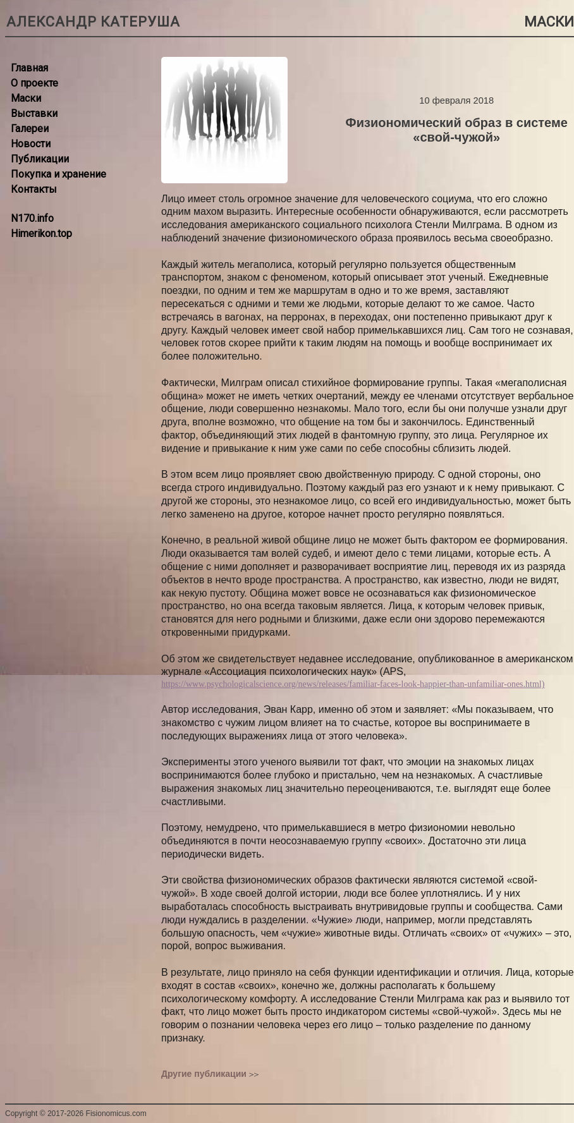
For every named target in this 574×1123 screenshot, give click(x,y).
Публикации (40, 159)
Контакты (34, 189)
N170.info (32, 218)
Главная (29, 68)
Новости (31, 144)
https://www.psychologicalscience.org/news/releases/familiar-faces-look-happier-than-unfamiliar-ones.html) (352, 684)
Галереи (30, 129)
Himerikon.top (41, 234)
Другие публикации (204, 1074)
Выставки (34, 113)
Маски (26, 98)
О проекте (34, 83)
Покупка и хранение (58, 174)
